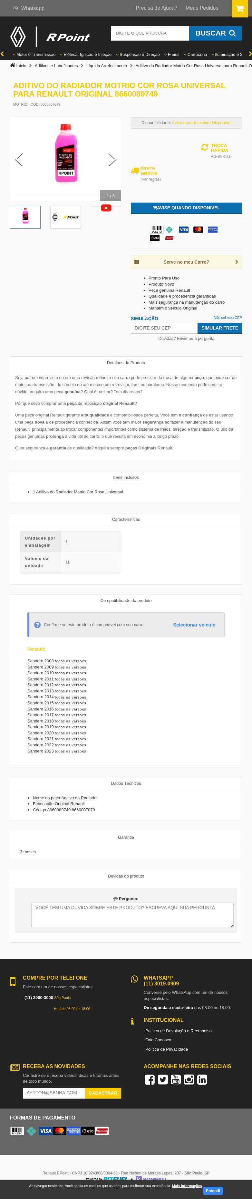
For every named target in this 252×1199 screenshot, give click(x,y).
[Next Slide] (112, 159)
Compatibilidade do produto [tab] (126, 600)
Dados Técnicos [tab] (126, 783)
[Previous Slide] (18, 159)
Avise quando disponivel (186, 207)
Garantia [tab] (126, 837)
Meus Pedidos (202, 8)
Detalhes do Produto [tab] (126, 362)
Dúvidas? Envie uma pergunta (186, 338)
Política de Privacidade (166, 1049)
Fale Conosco (158, 1039)
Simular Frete (219, 328)
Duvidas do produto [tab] (126, 876)
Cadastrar (103, 1093)
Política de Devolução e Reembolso (178, 1030)
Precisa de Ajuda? (157, 8)
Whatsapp (29, 8)
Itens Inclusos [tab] (126, 477)
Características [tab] (126, 519)
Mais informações (187, 1186)
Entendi (213, 1191)
